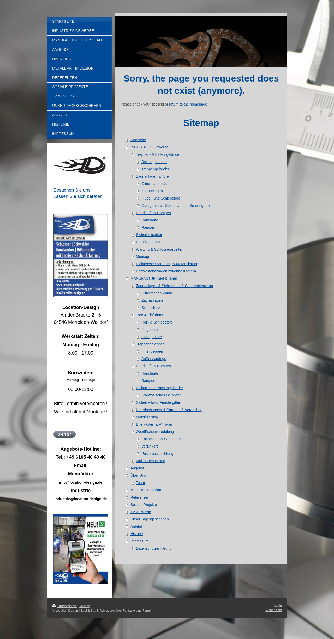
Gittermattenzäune (156, 184)
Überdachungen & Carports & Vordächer (168, 410)
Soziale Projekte (143, 504)
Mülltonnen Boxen (150, 461)
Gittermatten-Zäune (157, 293)
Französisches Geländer (161, 395)
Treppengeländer (155, 169)
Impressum (139, 541)
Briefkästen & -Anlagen (154, 424)
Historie (136, 534)
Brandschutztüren (150, 242)
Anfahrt (136, 526)
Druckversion (64, 606)
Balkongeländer (154, 162)
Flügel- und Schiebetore (160, 198)
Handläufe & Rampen (153, 213)
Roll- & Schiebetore (157, 322)
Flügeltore (149, 329)
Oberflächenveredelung (155, 432)
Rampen (148, 227)
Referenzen (139, 497)
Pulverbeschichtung (157, 453)
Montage (143, 257)
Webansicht (274, 610)
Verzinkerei (150, 446)
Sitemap (84, 606)
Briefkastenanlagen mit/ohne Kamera (166, 271)
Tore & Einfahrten (150, 315)
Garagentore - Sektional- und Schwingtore (175, 205)
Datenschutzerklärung (153, 548)
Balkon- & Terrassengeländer (159, 388)
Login (278, 605)
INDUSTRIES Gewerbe (149, 147)
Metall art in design (145, 490)
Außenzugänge (153, 359)
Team (140, 483)
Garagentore (151, 337)
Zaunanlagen (152, 191)
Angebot (137, 468)
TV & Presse (140, 512)
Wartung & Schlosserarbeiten (159, 249)
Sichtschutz (150, 308)
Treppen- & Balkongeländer (158, 154)
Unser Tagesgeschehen (149, 519)
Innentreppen (152, 351)
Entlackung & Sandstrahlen (163, 439)
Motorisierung (147, 417)
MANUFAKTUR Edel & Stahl (153, 278)
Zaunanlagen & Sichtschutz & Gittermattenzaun (174, 286)
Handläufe (149, 220)
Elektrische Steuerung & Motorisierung (167, 264)
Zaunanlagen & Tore (152, 176)
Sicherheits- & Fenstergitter (158, 402)
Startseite (138, 140)
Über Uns (138, 475)
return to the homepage (188, 104)
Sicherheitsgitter (149, 235)
